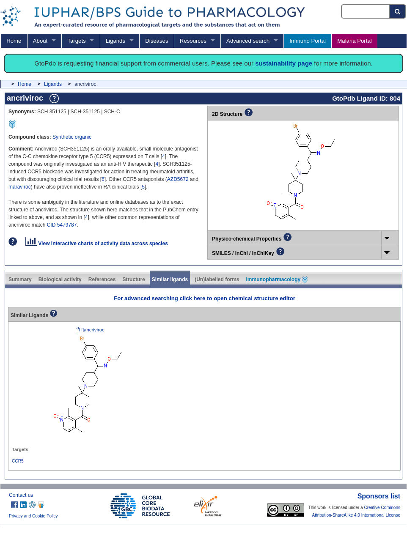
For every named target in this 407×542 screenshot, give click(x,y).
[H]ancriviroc (89, 329)
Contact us (21, 495)
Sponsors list (379, 496)
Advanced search (248, 41)
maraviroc (19, 187)
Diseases (156, 41)
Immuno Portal (307, 41)
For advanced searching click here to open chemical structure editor (204, 298)
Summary (20, 279)
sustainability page (283, 63)
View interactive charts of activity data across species (96, 243)
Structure (133, 279)
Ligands (115, 41)
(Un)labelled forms (217, 279)
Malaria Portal (354, 41)
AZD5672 (178, 179)
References (102, 279)
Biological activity (60, 279)
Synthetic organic (71, 137)
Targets (76, 41)
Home (13, 41)
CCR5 (18, 461)
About (40, 41)
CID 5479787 (62, 225)
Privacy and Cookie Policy (33, 516)
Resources (193, 41)
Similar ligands (170, 279)
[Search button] (398, 11)
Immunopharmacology (277, 280)
